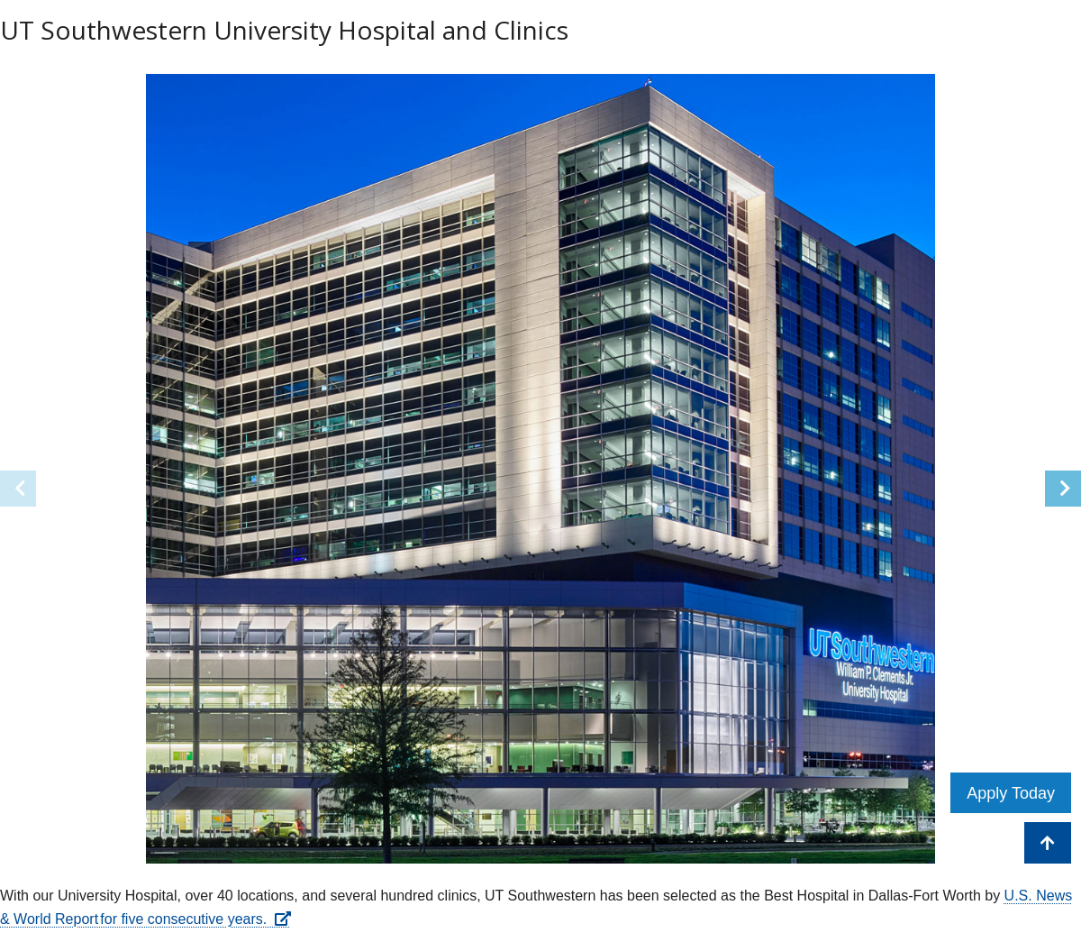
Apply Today (1011, 793)
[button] (1063, 489)
